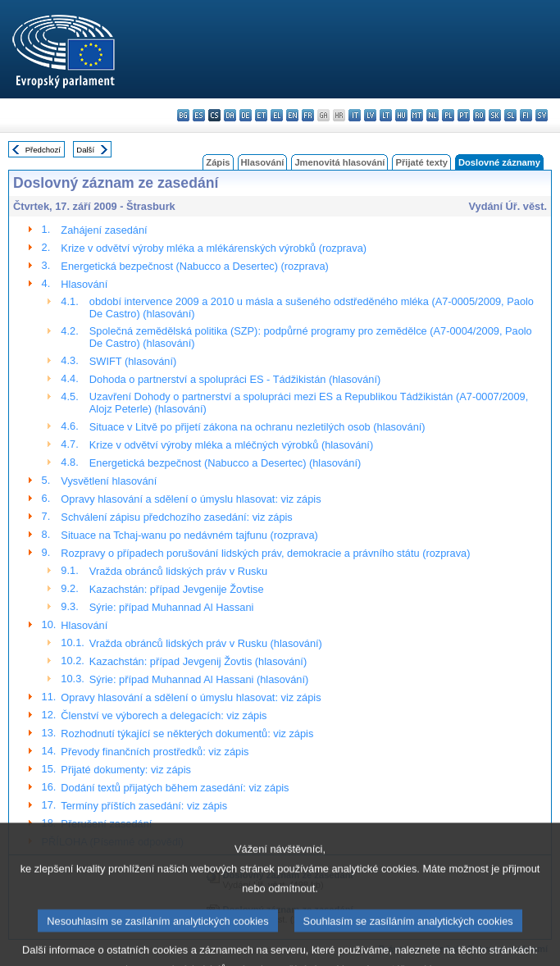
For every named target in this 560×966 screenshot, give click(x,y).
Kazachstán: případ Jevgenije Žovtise (176, 589)
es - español (199, 115)
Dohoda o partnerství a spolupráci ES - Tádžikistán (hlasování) (234, 379)
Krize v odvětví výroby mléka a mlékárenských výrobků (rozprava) (214, 248)
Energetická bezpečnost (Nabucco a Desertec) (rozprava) (194, 266)
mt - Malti (417, 115)
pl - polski (448, 115)
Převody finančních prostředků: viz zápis (154, 751)
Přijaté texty (421, 162)
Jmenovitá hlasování (339, 162)
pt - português (464, 115)
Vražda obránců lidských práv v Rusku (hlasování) (205, 643)
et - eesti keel (261, 115)
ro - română (479, 115)
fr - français (308, 115)
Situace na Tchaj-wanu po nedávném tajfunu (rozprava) (189, 535)
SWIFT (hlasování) (132, 361)
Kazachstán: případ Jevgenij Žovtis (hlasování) (198, 661)
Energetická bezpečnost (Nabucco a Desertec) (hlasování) (225, 463)
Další (85, 149)
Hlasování (263, 162)
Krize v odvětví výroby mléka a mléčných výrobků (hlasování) (231, 445)
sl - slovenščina (510, 115)
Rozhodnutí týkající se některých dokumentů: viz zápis (187, 733)
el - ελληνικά (277, 115)
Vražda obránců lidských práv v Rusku (178, 571)
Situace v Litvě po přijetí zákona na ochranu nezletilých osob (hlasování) (257, 427)
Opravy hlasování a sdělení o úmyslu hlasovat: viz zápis (191, 499)
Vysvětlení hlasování (109, 481)
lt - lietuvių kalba (386, 115)
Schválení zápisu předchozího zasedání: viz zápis (176, 517)
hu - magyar (401, 115)
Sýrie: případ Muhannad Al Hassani (171, 607)
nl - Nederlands (432, 115)
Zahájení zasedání (104, 230)
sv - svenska (541, 115)
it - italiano (354, 115)
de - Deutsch (245, 115)
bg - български (183, 115)
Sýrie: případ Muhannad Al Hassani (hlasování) (198, 679)
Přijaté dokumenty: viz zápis (126, 769)
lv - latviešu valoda (370, 115)
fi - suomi (526, 115)
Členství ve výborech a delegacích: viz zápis (163, 715)
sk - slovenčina (495, 115)
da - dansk (230, 115)
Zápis (218, 162)
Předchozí (43, 149)
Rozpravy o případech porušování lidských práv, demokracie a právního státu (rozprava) (265, 553)
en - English (292, 115)
